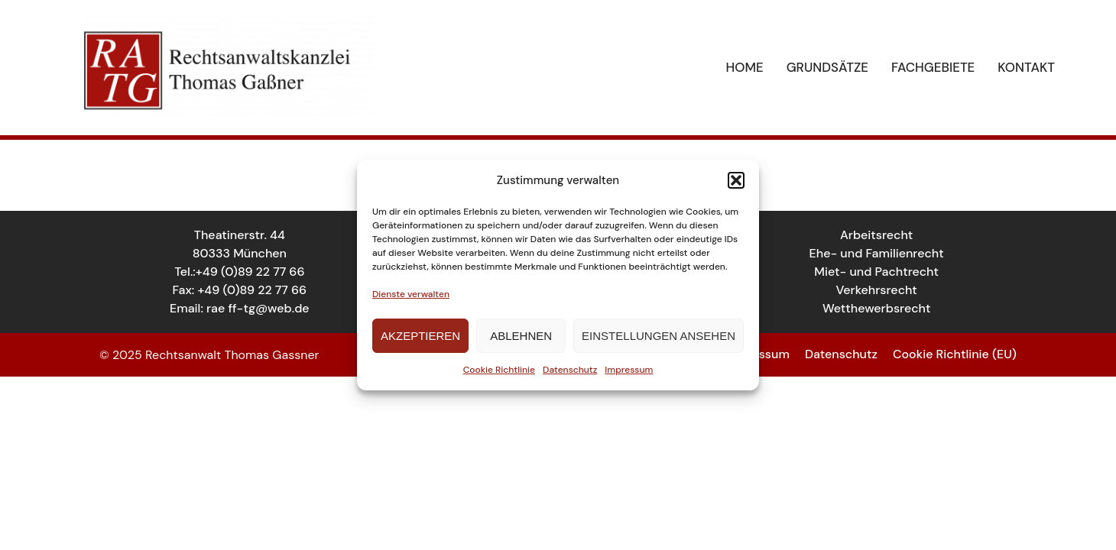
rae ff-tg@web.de (258, 308)
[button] (736, 180)
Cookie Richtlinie (499, 370)
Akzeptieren (420, 335)
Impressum (629, 370)
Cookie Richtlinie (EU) (955, 354)
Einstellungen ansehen (658, 335)
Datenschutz (570, 370)
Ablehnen (521, 335)
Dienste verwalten (410, 294)
